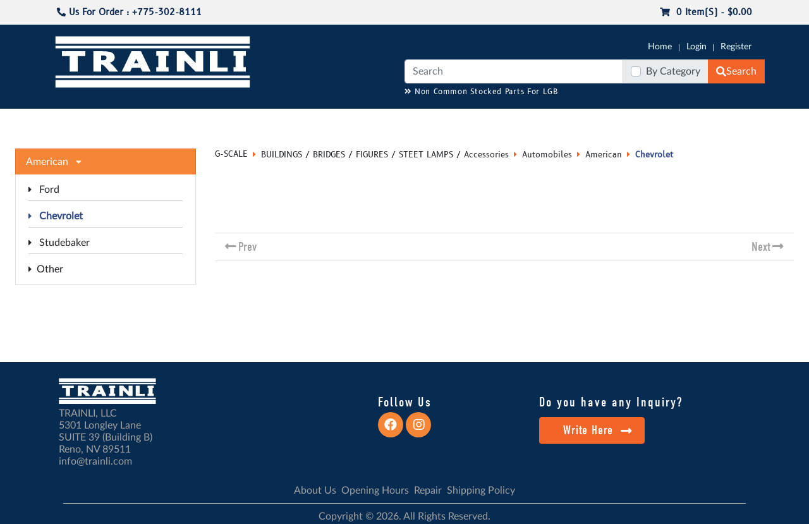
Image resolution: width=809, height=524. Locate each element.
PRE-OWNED (569, 120)
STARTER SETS (670, 120)
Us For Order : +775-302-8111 (129, 12)
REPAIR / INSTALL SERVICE (474, 120)
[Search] (513, 71)
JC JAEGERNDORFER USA (222, 120)
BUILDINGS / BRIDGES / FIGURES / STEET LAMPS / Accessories (385, 155)
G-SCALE (73, 120)
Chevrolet (55, 216)
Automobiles (547, 155)
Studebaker (59, 243)
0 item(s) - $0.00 (706, 12)
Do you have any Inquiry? (611, 402)
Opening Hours (375, 490)
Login (696, 46)
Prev (247, 247)
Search (736, 71)
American (603, 155)
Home (660, 46)
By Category (673, 71)
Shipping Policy (481, 490)
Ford (43, 190)
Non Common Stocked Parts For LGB (481, 92)
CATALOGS (135, 120)
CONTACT (733, 120)
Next (760, 247)
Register (736, 46)
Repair (428, 490)
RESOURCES (312, 120)
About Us (315, 490)
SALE (619, 120)
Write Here (597, 430)
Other (45, 269)
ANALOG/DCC (379, 120)
